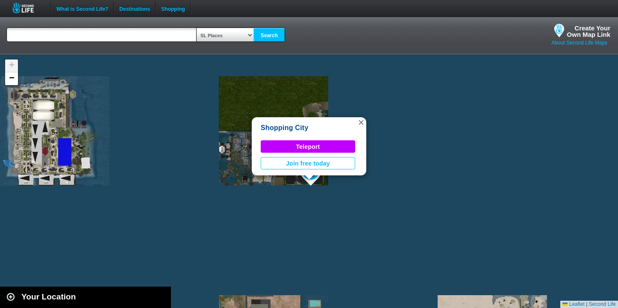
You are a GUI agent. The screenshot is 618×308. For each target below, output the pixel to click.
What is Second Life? (82, 8)
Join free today (308, 163)
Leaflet (573, 304)
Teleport (308, 146)
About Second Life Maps (579, 43)
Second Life (28, 8)
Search (269, 35)
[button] (361, 122)
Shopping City (285, 127)
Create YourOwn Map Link (588, 31)
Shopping (173, 8)
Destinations (134, 8)
